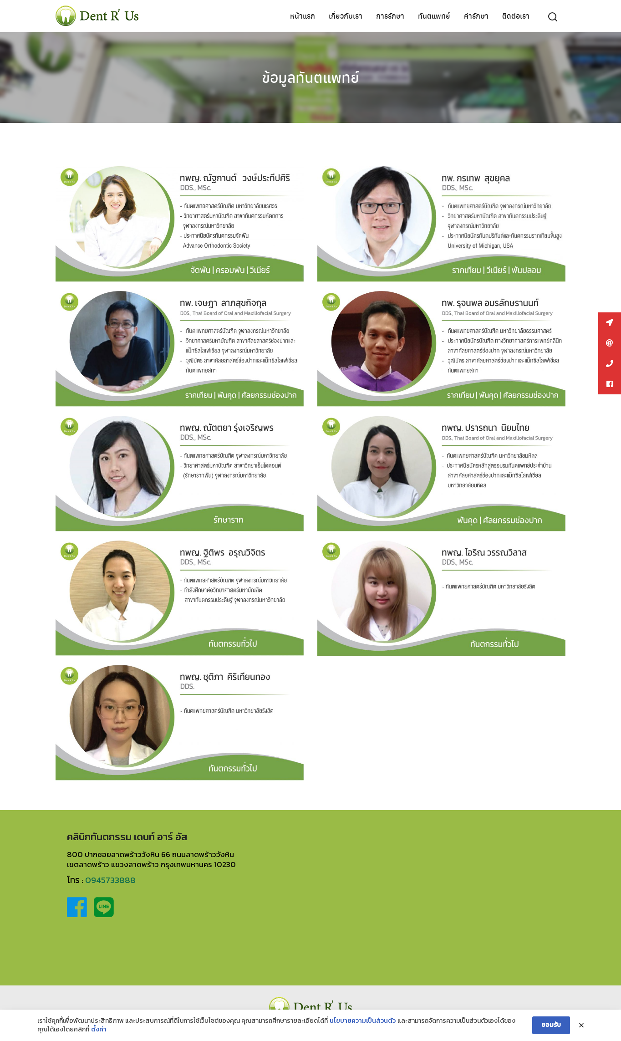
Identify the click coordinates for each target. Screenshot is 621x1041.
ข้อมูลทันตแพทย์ (310, 76)
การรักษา (390, 15)
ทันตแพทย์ (434, 15)
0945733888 (110, 880)
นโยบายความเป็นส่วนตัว (363, 1021)
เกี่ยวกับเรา (345, 15)
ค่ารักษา (476, 15)
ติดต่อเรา (515, 15)
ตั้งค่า (99, 1029)
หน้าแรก (302, 15)
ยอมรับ (551, 1025)
